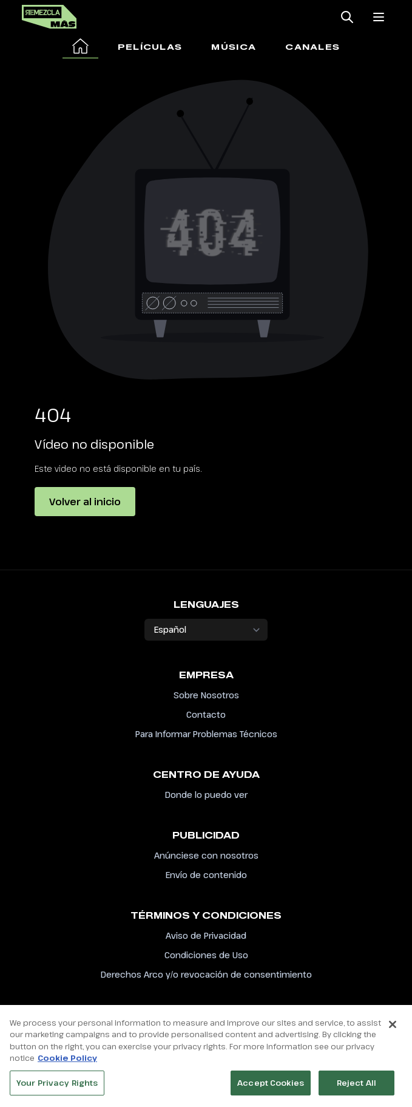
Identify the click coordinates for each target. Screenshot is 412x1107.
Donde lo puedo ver (206, 794)
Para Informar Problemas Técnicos (206, 734)
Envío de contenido (206, 874)
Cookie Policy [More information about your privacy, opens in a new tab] (67, 1061)
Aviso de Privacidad (206, 935)
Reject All (356, 1086)
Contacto (206, 714)
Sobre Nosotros (206, 695)
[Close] (392, 1028)
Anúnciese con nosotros (206, 855)
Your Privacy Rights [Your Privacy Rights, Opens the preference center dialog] (57, 1086)
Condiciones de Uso (206, 955)
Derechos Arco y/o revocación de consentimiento (206, 974)
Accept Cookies (270, 1086)
